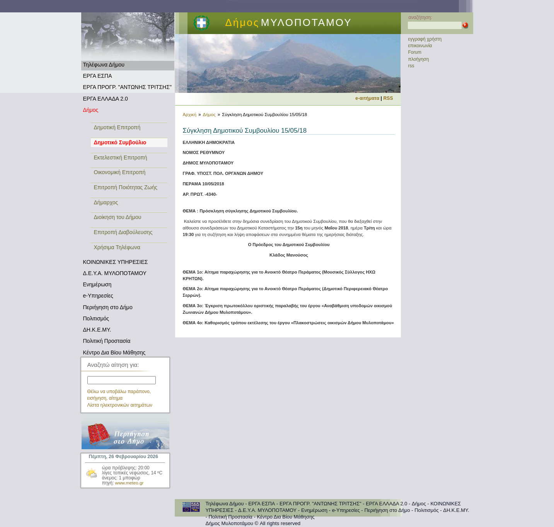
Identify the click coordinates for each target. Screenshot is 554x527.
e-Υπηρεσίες (98, 296)
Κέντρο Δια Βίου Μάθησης (114, 352)
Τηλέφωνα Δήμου (103, 65)
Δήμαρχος (106, 202)
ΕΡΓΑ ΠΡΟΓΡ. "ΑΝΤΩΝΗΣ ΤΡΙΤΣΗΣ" (127, 87)
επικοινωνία (420, 45)
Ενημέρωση (97, 284)
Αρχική (189, 114)
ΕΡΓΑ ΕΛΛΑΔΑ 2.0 (105, 99)
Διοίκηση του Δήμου (117, 217)
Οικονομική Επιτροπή (120, 172)
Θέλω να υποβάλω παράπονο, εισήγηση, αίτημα (119, 395)
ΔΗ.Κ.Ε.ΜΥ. (97, 330)
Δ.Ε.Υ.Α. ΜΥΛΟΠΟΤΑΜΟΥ (115, 273)
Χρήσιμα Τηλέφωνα (117, 247)
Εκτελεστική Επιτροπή (120, 157)
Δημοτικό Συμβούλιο (120, 142)
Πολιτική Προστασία (107, 341)
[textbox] (121, 380)
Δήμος (91, 110)
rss (411, 65)
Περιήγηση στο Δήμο (108, 307)
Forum (414, 52)
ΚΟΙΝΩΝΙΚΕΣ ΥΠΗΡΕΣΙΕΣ (115, 262)
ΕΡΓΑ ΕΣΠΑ (97, 76)
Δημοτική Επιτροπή (117, 127)
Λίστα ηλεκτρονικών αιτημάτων (120, 405)
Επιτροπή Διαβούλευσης (123, 232)
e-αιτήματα (367, 98)
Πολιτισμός (96, 318)
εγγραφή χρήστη (425, 39)
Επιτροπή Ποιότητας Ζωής (126, 187)
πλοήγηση (418, 59)
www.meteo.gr (129, 482)
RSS (388, 98)
